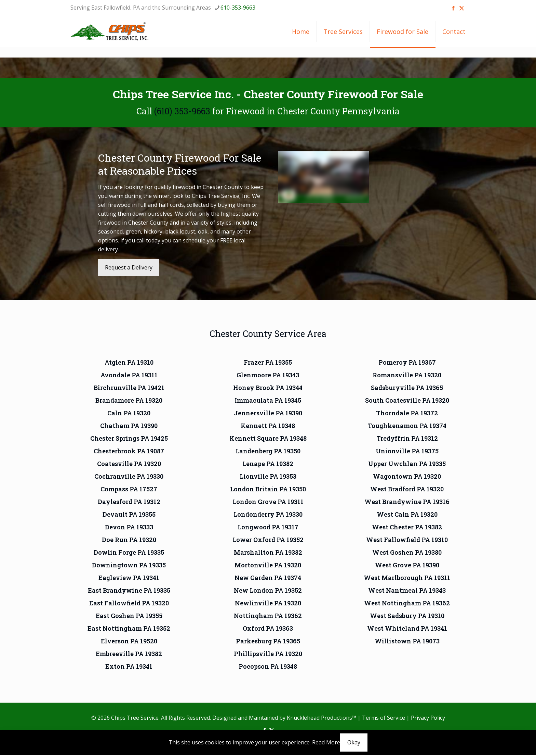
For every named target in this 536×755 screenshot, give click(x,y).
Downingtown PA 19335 (129, 565)
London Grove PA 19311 (268, 502)
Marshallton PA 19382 (268, 552)
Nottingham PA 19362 (268, 616)
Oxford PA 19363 (268, 628)
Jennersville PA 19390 (268, 413)
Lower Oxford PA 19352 (268, 540)
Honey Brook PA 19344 (268, 387)
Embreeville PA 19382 (129, 654)
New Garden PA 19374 (267, 578)
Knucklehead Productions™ (321, 717)
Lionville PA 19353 (268, 476)
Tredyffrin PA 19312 (407, 438)
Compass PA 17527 (128, 489)
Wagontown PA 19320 (407, 476)
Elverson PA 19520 (129, 641)
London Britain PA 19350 (268, 489)
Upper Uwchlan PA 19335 (407, 464)
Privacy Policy (428, 717)
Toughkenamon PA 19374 (406, 425)
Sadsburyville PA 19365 (407, 387)
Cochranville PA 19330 (128, 476)
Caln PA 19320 (128, 413)
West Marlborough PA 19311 (407, 578)
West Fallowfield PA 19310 (407, 540)
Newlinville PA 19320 (268, 603)
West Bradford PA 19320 (407, 489)
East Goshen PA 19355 (129, 616)
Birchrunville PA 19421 (129, 387)
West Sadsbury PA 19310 (407, 616)
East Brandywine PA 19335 (129, 590)
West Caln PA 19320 (407, 514)
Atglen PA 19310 (129, 362)
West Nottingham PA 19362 (407, 603)
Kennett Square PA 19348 (268, 438)
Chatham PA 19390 (129, 425)
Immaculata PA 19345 (267, 400)
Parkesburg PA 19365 (268, 641)
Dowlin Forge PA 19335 (129, 552)
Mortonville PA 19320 (267, 565)
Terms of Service (383, 717)
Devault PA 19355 (129, 514)
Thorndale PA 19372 (407, 413)
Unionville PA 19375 (407, 451)
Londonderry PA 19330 (268, 514)
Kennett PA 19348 (268, 425)
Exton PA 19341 (128, 666)
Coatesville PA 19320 (129, 464)
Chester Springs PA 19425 (129, 438)
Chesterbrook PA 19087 (129, 451)
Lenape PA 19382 (267, 464)
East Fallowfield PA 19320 (129, 603)
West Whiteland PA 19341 (407, 628)
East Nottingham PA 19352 (129, 628)
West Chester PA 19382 (407, 527)
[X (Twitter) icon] (461, 7)
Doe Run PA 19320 (129, 540)
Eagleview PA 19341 (128, 578)
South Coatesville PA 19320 (407, 400)
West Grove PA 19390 (407, 565)
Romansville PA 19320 (407, 375)
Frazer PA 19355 (268, 362)
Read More (326, 742)
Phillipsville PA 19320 (268, 654)
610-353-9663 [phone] (237, 7)
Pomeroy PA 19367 (407, 362)
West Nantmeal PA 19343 (407, 590)
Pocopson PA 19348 (268, 666)
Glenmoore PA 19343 (268, 375)
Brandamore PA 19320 (128, 400)
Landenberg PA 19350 (268, 451)
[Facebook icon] (453, 7)
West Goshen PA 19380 (407, 552)
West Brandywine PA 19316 (407, 502)
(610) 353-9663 (182, 111)
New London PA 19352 (268, 590)
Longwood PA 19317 (268, 527)
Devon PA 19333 (129, 527)
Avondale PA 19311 (129, 375)
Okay (353, 742)
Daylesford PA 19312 (129, 502)
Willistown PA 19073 (407, 641)
